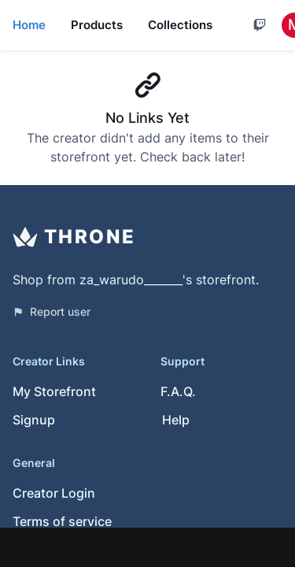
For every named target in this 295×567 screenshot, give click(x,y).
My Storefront (54, 391)
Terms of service (62, 521)
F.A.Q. (178, 391)
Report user (51, 311)
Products (97, 24)
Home (29, 24)
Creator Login (54, 493)
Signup (34, 420)
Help (176, 420)
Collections (180, 24)
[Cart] (259, 25)
